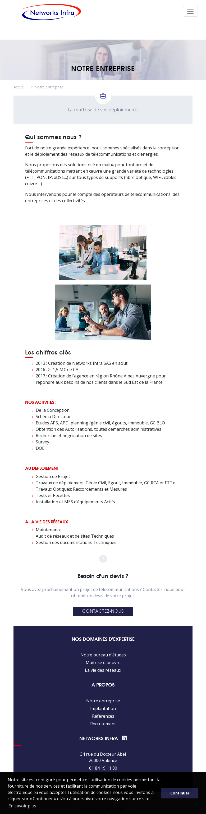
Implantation (103, 708)
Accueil (19, 86)
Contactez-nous (103, 611)
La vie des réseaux (103, 670)
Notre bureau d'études (103, 655)
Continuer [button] (179, 793)
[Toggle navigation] (190, 11)
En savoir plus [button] (22, 806)
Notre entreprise (103, 701)
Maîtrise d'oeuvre (103, 662)
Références (103, 716)
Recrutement (103, 724)
